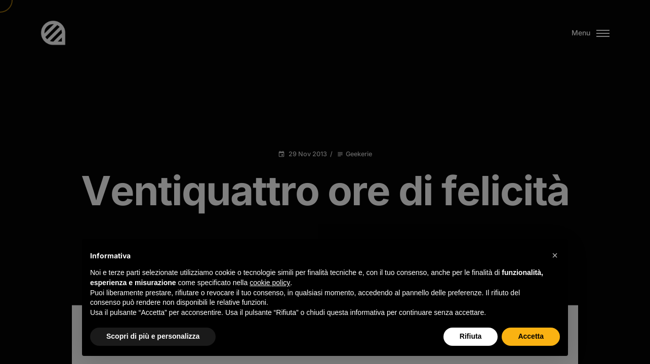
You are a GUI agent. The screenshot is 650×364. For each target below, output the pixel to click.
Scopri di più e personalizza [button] (152, 336)
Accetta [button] (531, 336)
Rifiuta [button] (471, 336)
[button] (555, 255)
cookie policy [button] (270, 283)
